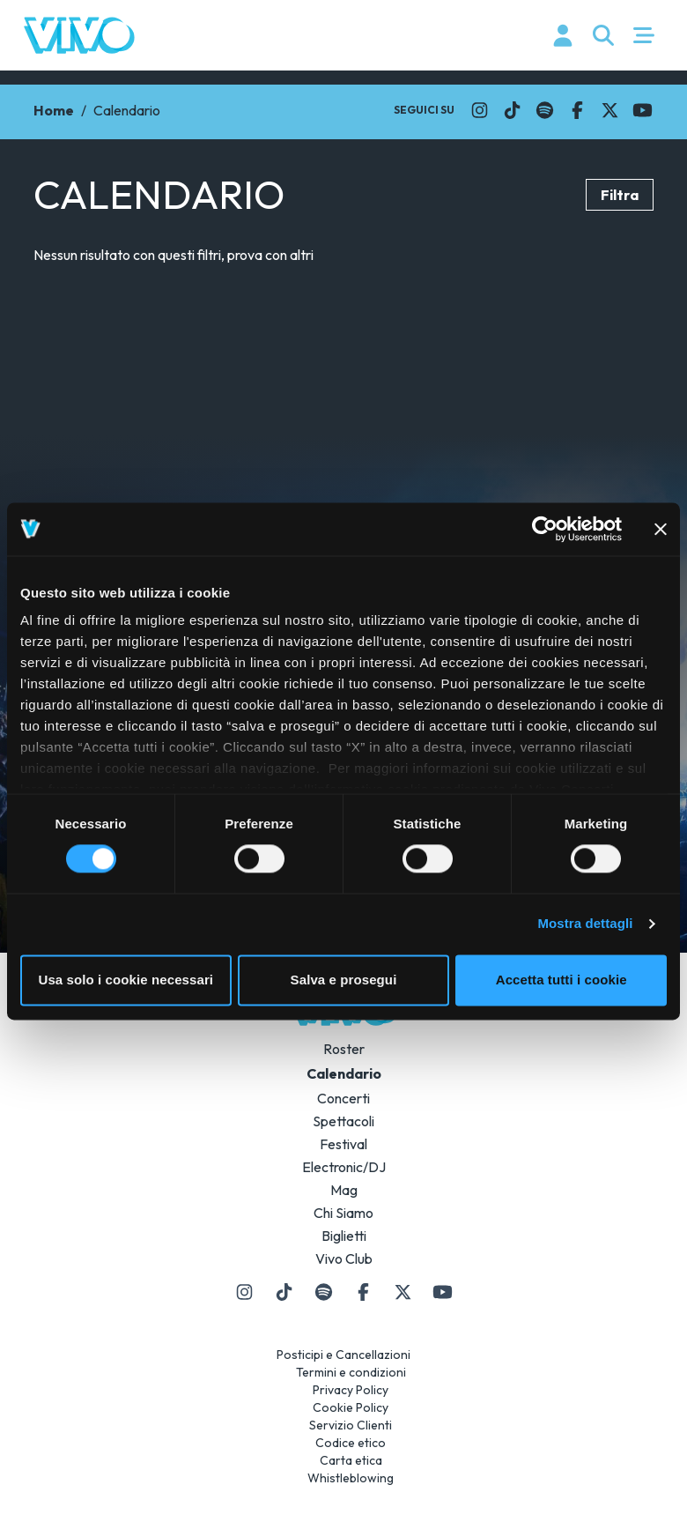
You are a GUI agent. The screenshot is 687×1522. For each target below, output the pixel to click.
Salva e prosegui (344, 979)
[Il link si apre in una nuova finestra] (480, 110)
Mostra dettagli (584, 924)
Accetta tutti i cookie (561, 979)
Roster (344, 1049)
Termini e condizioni (351, 1372)
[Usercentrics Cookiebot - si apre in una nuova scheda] (545, 529)
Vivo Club (344, 1258)
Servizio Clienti (350, 1425)
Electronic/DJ (344, 1167)
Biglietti (343, 1235)
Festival (343, 1144)
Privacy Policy (350, 1390)
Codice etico (350, 1443)
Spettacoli (343, 1121)
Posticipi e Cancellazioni (343, 1354)
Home (53, 110)
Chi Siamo (343, 1212)
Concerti (343, 1098)
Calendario (344, 1073)
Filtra (620, 195)
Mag (344, 1190)
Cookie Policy (350, 1407)
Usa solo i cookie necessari (126, 979)
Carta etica (351, 1460)
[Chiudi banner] (660, 529)
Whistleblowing (350, 1478)
